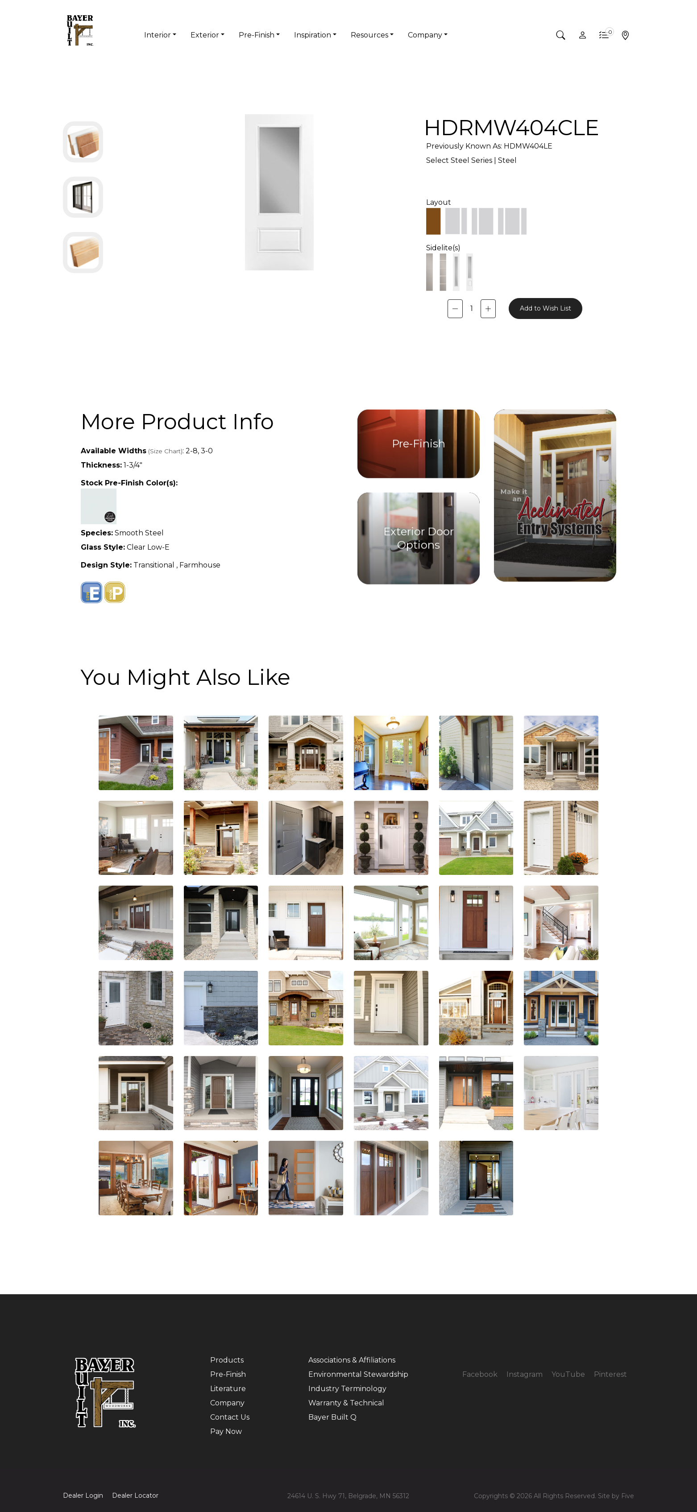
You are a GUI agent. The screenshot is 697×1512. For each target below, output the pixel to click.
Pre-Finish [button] (256, 35)
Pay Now (226, 1431)
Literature (228, 1388)
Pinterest (610, 1374)
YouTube (568, 1374)
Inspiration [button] (312, 35)
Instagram (524, 1374)
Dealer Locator (135, 1495)
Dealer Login (83, 1495)
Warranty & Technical (346, 1403)
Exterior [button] (205, 35)
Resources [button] (369, 35)
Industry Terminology (347, 1388)
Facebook (480, 1374)
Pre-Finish (228, 1374)
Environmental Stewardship (358, 1374)
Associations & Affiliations (351, 1360)
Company (227, 1403)
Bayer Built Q (332, 1417)
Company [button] (425, 35)
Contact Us (229, 1417)
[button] (561, 35)
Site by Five (616, 1496)
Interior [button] (157, 35)
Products (227, 1360)
